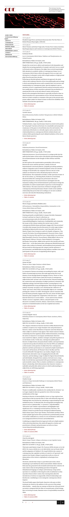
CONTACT (7, 52)
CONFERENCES (9, 42)
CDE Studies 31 (26, 51)
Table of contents (29, 106)
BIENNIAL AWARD (10, 46)
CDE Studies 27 (26, 260)
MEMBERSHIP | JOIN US (11, 50)
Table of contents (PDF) (30, 497)
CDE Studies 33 (26, 38)
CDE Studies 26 (26, 312)
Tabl (25, 197)
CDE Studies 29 (26, 143)
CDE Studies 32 (26, 45)
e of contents (30, 197)
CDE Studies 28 (26, 201)
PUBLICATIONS (9, 44)
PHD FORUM (8, 48)
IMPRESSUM (8, 54)
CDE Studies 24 (26, 436)
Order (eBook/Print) (29, 429)
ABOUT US (8, 40)
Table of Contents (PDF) (31, 431)
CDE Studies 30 (26, 110)
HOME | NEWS (8, 35)
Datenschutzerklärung (11, 56)
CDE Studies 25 (26, 377)
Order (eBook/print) (30, 104)
